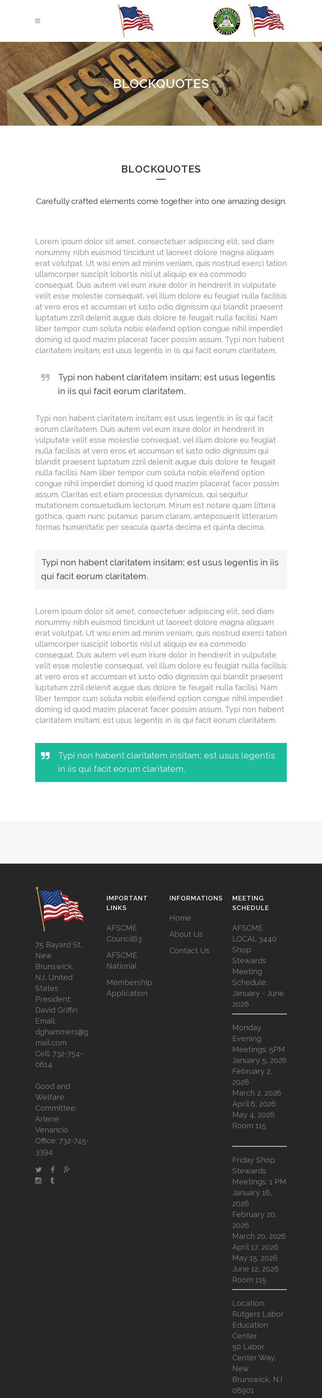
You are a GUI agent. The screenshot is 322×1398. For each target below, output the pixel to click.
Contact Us (189, 950)
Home (180, 917)
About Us (186, 934)
